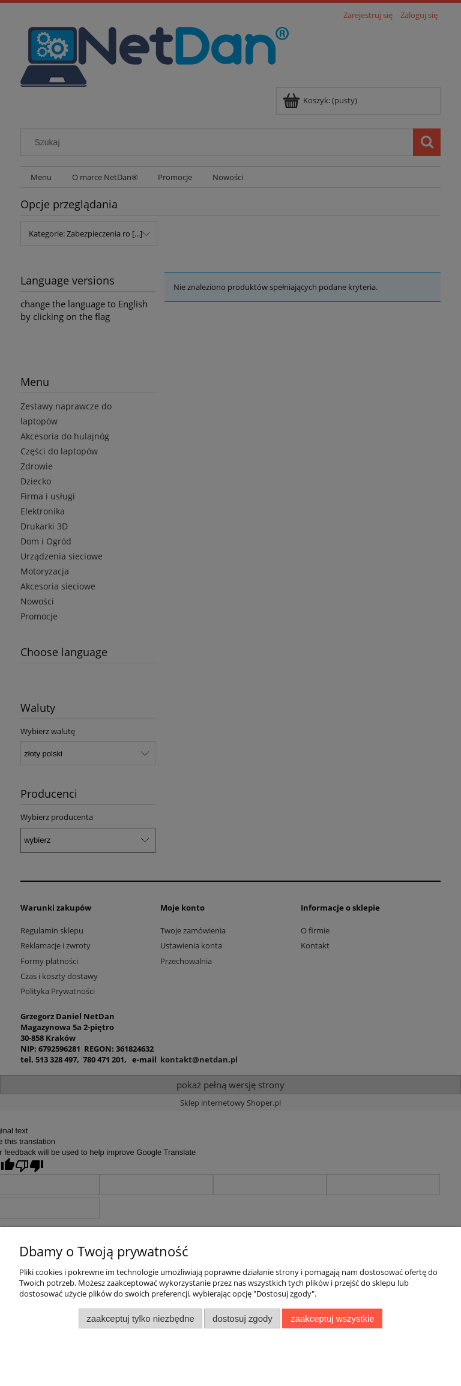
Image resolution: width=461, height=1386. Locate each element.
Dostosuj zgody (242, 1318)
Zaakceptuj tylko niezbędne (140, 1318)
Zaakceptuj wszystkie (332, 1318)
